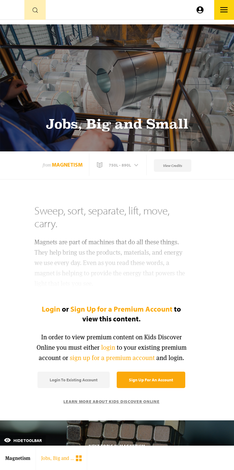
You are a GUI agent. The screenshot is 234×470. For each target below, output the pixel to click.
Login (51, 308)
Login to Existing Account (74, 380)
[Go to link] (12, 11)
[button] (118, 165)
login (108, 347)
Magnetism (67, 164)
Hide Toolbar (23, 440)
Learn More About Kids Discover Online (111, 401)
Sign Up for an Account (151, 380)
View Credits (172, 165)
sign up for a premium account (112, 358)
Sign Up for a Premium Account (121, 308)
